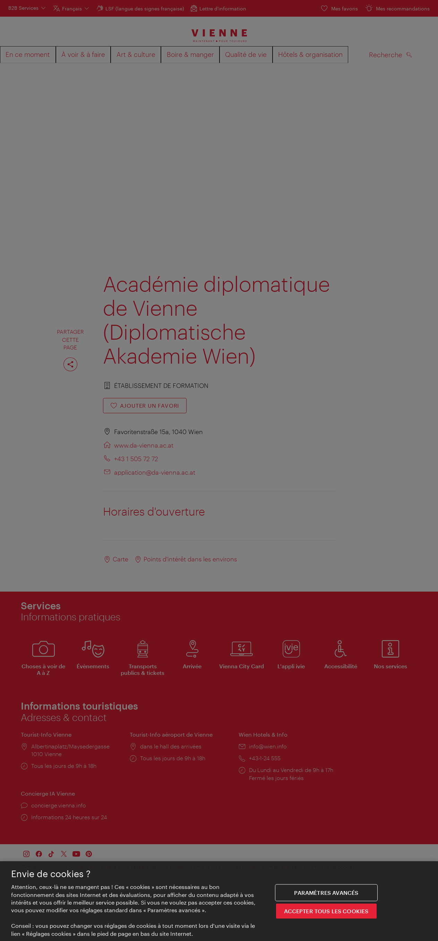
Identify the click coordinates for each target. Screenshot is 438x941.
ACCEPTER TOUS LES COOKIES (326, 913)
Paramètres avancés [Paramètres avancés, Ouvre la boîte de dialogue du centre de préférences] (326, 894)
